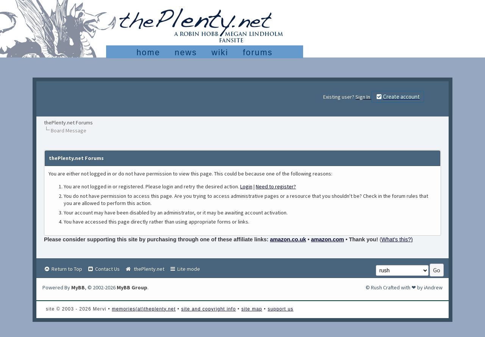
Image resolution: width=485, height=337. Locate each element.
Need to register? (276, 186)
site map (251, 309)
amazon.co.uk (288, 239)
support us (280, 309)
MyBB (78, 287)
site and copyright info (208, 309)
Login (246, 186)
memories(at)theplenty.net (144, 309)
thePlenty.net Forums (68, 122)
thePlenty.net (144, 269)
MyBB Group (132, 287)
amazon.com (327, 239)
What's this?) (397, 239)
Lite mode (184, 269)
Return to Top (63, 269)
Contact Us (103, 269)
